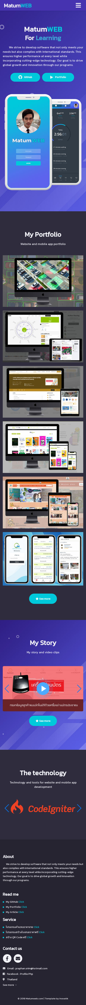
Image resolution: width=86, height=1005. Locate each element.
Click (21, 902)
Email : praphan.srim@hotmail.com (27, 968)
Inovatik (63, 998)
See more (43, 599)
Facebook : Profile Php (20, 974)
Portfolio (60, 77)
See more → (10, 985)
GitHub (27, 77)
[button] (78, 689)
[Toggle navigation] (78, 5)
